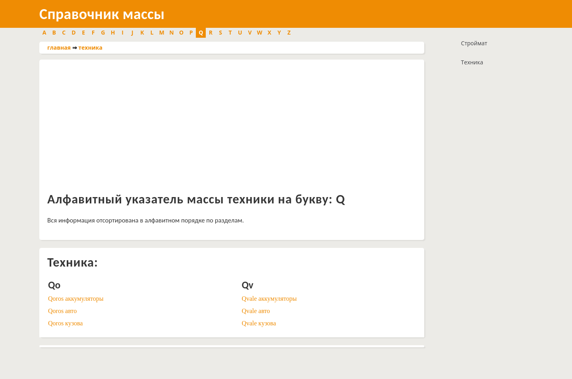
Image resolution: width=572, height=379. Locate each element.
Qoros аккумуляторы (76, 298)
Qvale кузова (259, 323)
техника (90, 47)
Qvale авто (256, 310)
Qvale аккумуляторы (269, 298)
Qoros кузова (65, 323)
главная (59, 47)
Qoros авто (62, 310)
